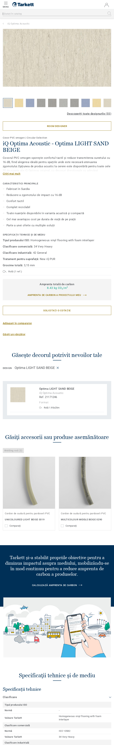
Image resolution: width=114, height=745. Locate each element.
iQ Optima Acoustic (18, 23)
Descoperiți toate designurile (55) (89, 113)
